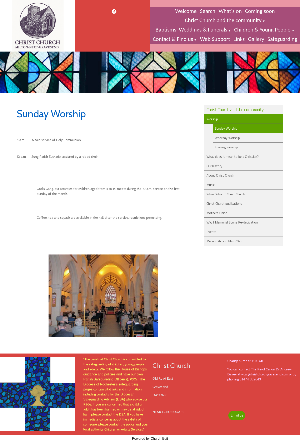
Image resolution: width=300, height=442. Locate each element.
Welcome (186, 11)
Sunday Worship (226, 128)
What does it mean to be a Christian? (232, 156)
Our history (214, 165)
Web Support (215, 38)
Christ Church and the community (223, 20)
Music (210, 184)
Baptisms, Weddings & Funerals (191, 29)
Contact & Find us (173, 38)
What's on (230, 11)
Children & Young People (263, 29)
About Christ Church (220, 175)
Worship (212, 118)
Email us (236, 415)
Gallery (256, 38)
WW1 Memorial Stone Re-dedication (232, 222)
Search (207, 11)
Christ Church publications (224, 203)
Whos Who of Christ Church (225, 194)
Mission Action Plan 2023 (224, 241)
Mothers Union (216, 212)
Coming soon (260, 11)
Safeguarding (282, 38)
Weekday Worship (227, 137)
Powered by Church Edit (150, 438)
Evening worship (226, 147)
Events (211, 231)
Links (239, 38)
